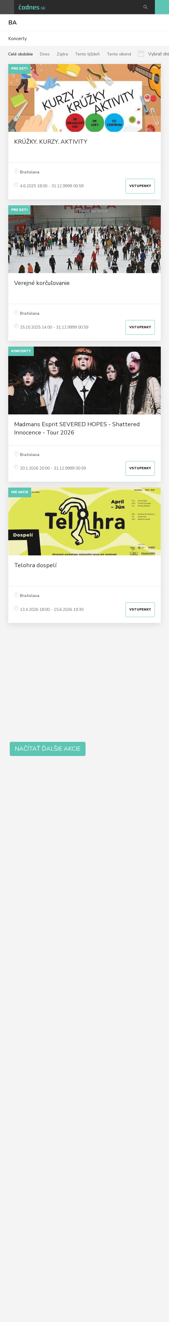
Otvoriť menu (7, 7)
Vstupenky (140, 186)
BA (12, 23)
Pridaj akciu (162, 7)
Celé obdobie (20, 54)
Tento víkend (119, 54)
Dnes (45, 54)
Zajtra (62, 54)
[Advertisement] (84, 683)
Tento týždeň (87, 54)
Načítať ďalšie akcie (48, 749)
